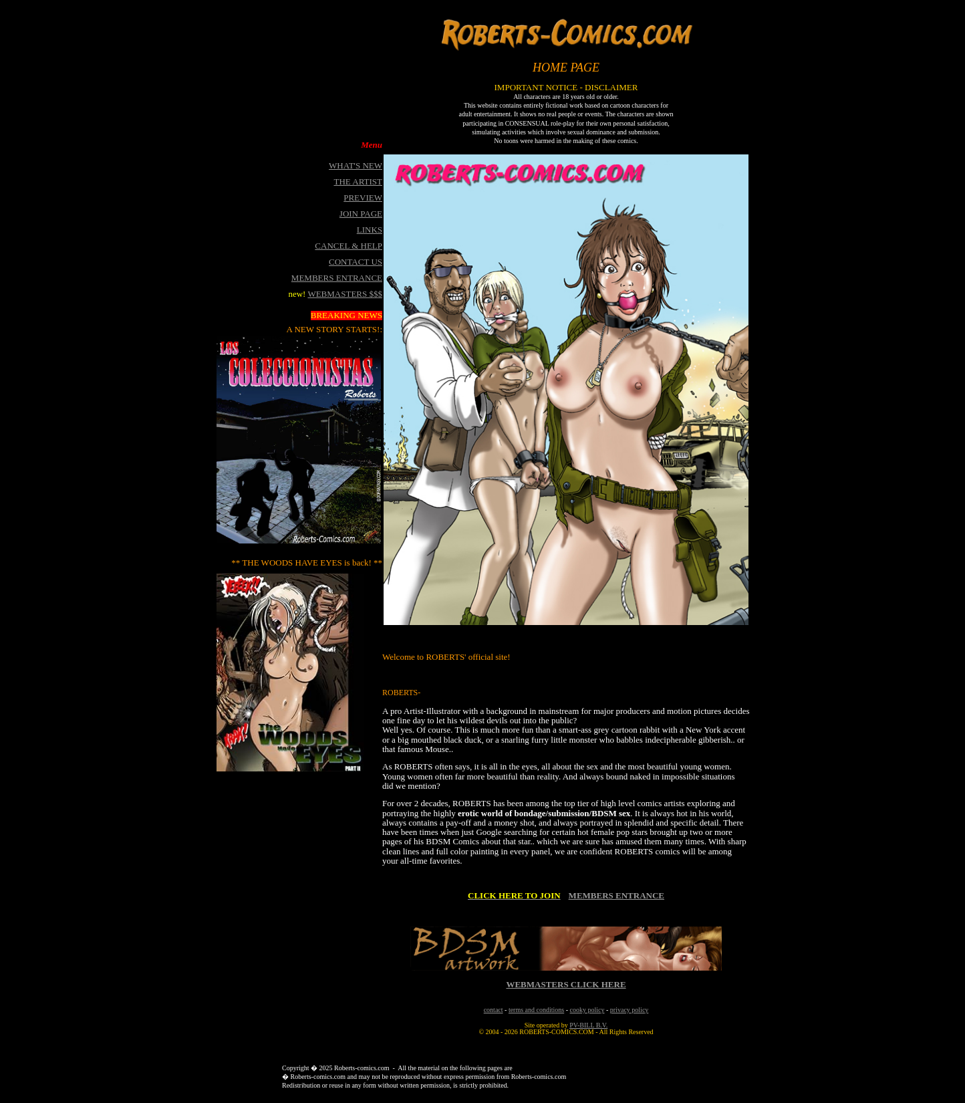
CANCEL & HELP (348, 246)
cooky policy (587, 1009)
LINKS (369, 230)
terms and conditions (536, 1009)
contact (493, 1009)
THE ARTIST (357, 181)
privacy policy (629, 1009)
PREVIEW (362, 198)
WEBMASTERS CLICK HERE (566, 984)
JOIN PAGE (360, 214)
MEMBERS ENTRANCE (616, 895)
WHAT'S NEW (355, 165)
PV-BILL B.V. (588, 1025)
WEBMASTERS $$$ (344, 294)
